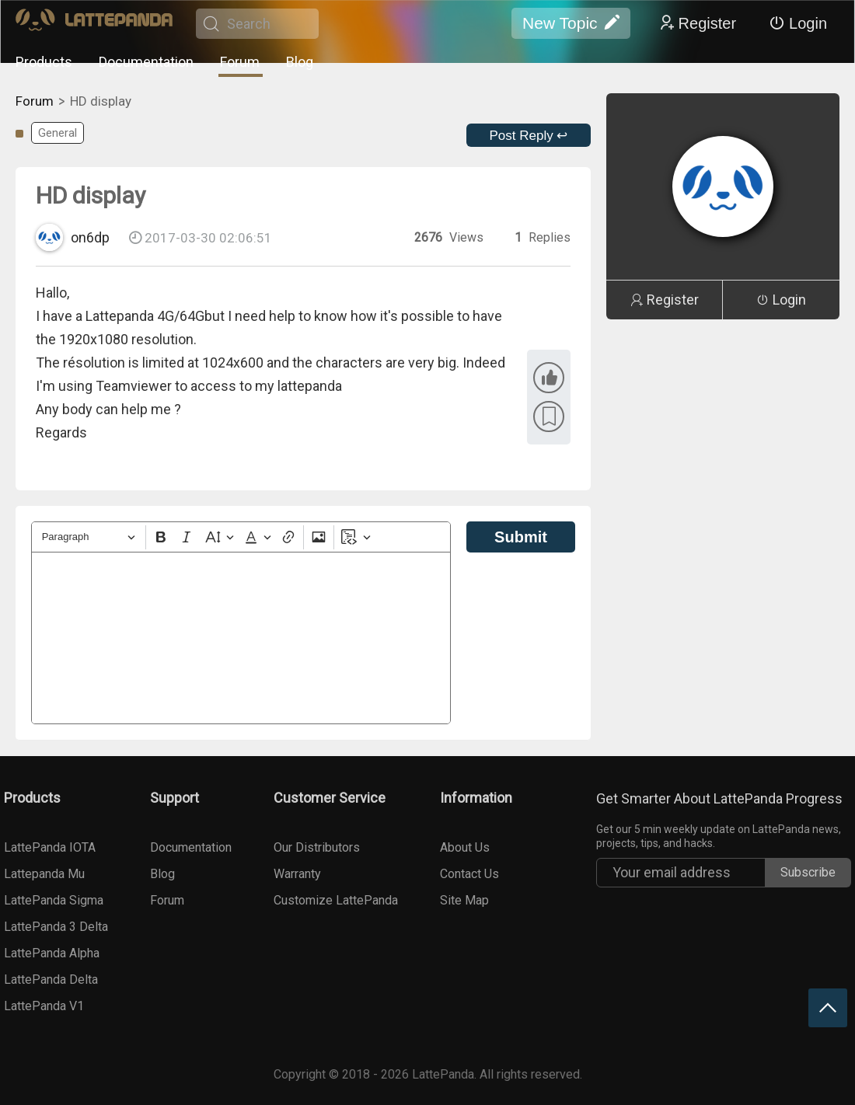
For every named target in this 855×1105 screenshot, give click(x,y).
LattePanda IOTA (50, 847)
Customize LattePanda (336, 900)
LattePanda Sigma (53, 900)
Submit (520, 537)
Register (697, 23)
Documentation (146, 62)
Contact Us (469, 873)
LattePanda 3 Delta (56, 926)
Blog (299, 62)
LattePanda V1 (44, 1006)
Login (798, 23)
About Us (465, 847)
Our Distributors (317, 847)
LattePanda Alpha (51, 953)
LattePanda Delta (51, 979)
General (57, 133)
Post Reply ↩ (529, 135)
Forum (240, 62)
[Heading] (88, 537)
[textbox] (241, 637)
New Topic (570, 23)
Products (44, 62)
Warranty (297, 873)
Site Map (464, 900)
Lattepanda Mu (44, 873)
